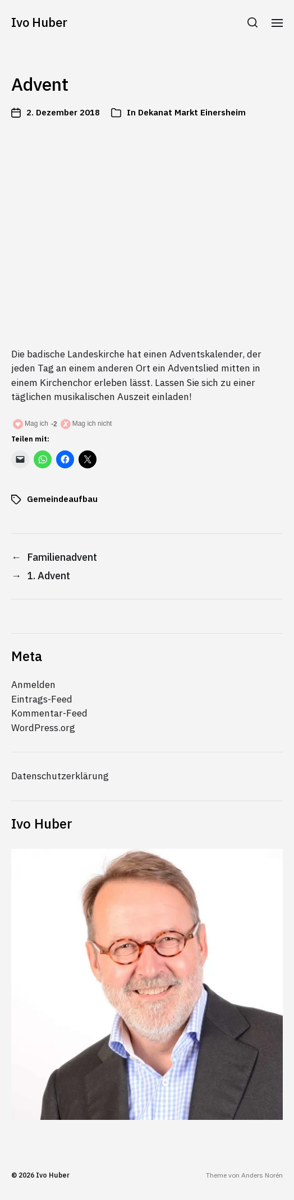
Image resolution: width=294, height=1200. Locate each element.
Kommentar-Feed (49, 713)
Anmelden (33, 684)
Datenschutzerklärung (60, 776)
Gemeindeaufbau (62, 499)
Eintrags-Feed (41, 699)
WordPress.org (43, 728)
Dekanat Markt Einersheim (192, 112)
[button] (253, 22)
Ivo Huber (39, 22)
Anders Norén (262, 1175)
